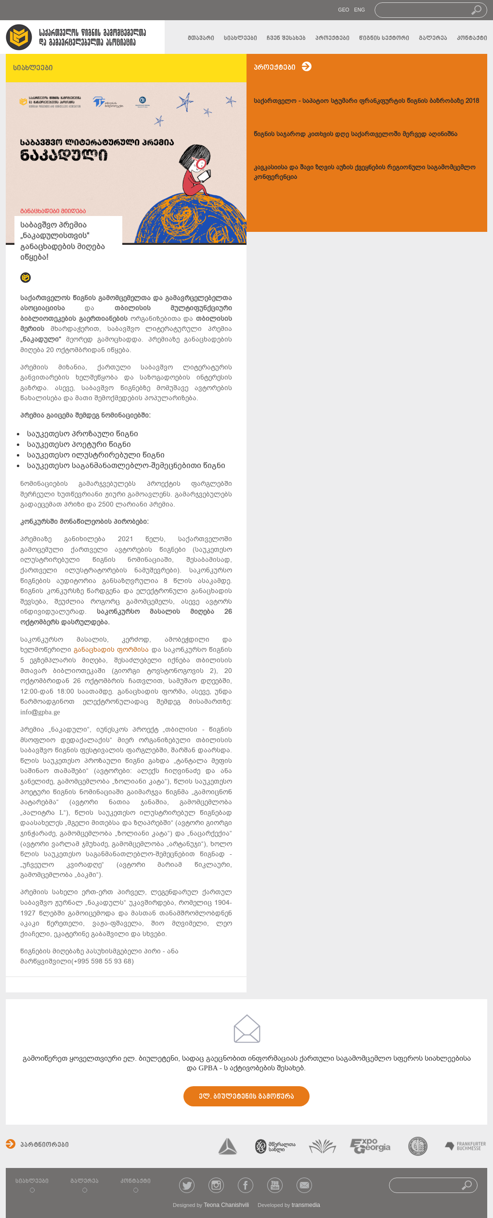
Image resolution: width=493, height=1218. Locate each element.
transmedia (306, 1205)
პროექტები (332, 38)
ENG (359, 10)
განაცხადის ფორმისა (112, 649)
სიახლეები (240, 38)
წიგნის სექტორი (384, 38)
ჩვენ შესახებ (286, 38)
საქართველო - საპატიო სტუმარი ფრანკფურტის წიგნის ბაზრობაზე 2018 (366, 100)
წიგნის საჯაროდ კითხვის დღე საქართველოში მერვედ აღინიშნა (355, 134)
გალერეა (433, 38)
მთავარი (201, 38)
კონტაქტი (472, 38)
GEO (343, 10)
